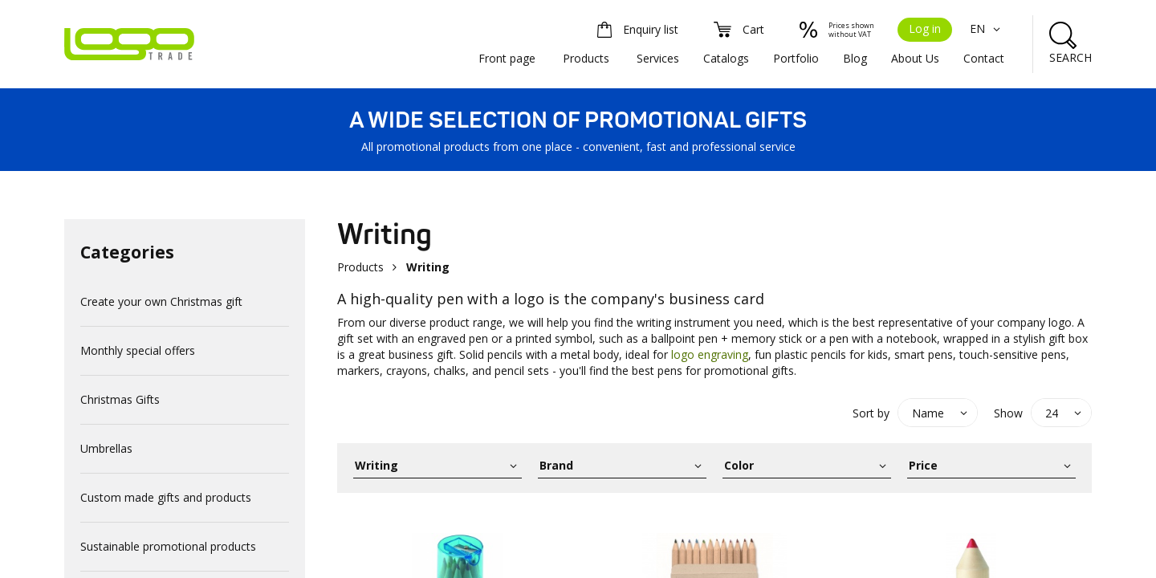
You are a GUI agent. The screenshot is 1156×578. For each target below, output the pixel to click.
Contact (983, 58)
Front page (506, 58)
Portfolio (796, 58)
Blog (855, 58)
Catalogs (726, 58)
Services (658, 58)
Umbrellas (106, 448)
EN (987, 28)
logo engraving (708, 354)
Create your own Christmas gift (161, 301)
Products (586, 58)
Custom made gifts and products (165, 497)
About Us (915, 58)
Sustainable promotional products (168, 546)
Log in (925, 28)
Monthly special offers (137, 350)
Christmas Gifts (120, 399)
